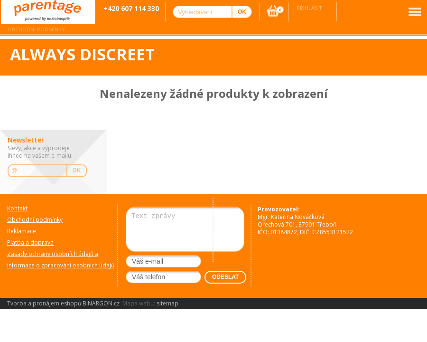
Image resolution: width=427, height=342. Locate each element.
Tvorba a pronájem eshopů (44, 303)
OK (77, 170)
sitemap (167, 303)
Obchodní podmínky (36, 29)
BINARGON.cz (101, 303)
